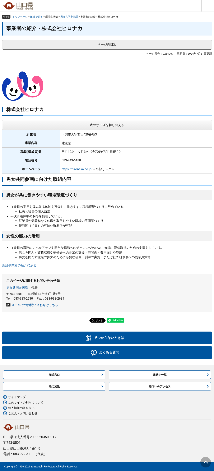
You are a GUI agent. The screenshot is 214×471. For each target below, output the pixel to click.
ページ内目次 (107, 44)
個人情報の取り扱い (21, 408)
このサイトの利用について (25, 402)
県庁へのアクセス (160, 386)
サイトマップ (17, 397)
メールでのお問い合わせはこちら (34, 305)
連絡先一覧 (160, 374)
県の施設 (54, 386)
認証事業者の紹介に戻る (19, 265)
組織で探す (36, 16)
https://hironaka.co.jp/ (77, 169)
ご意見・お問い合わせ (22, 413)
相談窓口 (54, 374)
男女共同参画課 (69, 16)
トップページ (20, 16)
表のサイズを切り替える (107, 125)
